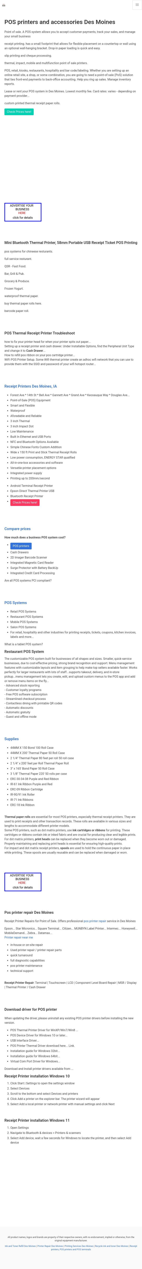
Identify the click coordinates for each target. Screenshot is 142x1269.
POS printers (21, 546)
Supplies (11, 739)
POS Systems (15, 602)
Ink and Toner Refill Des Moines (20, 1246)
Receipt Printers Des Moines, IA (30, 386)
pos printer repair (95, 921)
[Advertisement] (71, 159)
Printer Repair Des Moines (50, 1246)
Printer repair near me (18, 937)
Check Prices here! (19, 112)
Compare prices (17, 529)
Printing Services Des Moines (79, 1246)
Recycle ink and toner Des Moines (111, 1246)
